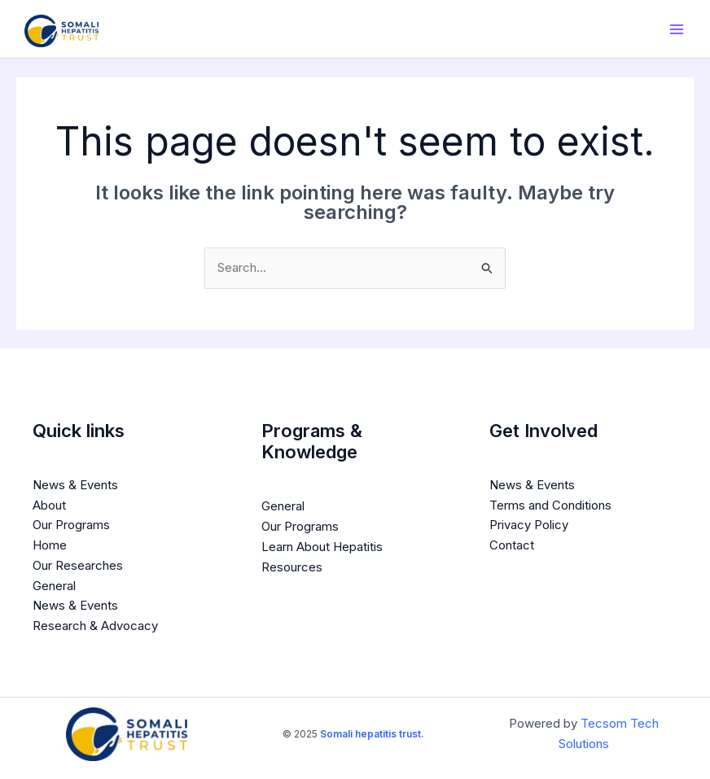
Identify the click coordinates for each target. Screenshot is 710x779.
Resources (291, 567)
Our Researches (78, 565)
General (54, 585)
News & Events (75, 484)
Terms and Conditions (550, 505)
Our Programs (71, 524)
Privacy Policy (528, 524)
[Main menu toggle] (677, 28)
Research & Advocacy (95, 625)
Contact (511, 545)
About (49, 505)
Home (50, 545)
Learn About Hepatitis (322, 546)
